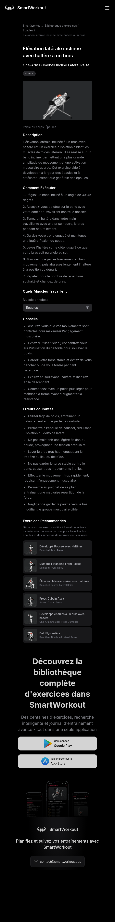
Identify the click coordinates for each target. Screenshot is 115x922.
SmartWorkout (32, 25)
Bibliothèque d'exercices (61, 25)
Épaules (28, 30)
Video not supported (57, 100)
